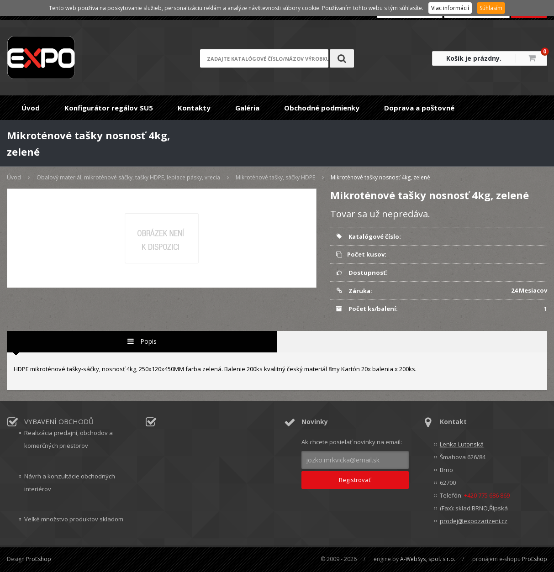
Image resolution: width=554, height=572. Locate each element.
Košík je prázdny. (473, 58)
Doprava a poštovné (419, 107)
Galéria (247, 107)
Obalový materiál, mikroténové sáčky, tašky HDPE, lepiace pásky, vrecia (128, 177)
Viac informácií (450, 8)
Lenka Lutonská (462, 444)
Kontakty (194, 107)
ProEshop (38, 559)
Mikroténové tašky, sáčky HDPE (275, 177)
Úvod (30, 107)
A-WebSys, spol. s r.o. (427, 559)
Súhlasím (491, 8)
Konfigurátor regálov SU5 (108, 107)
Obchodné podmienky (321, 107)
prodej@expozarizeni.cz (473, 521)
